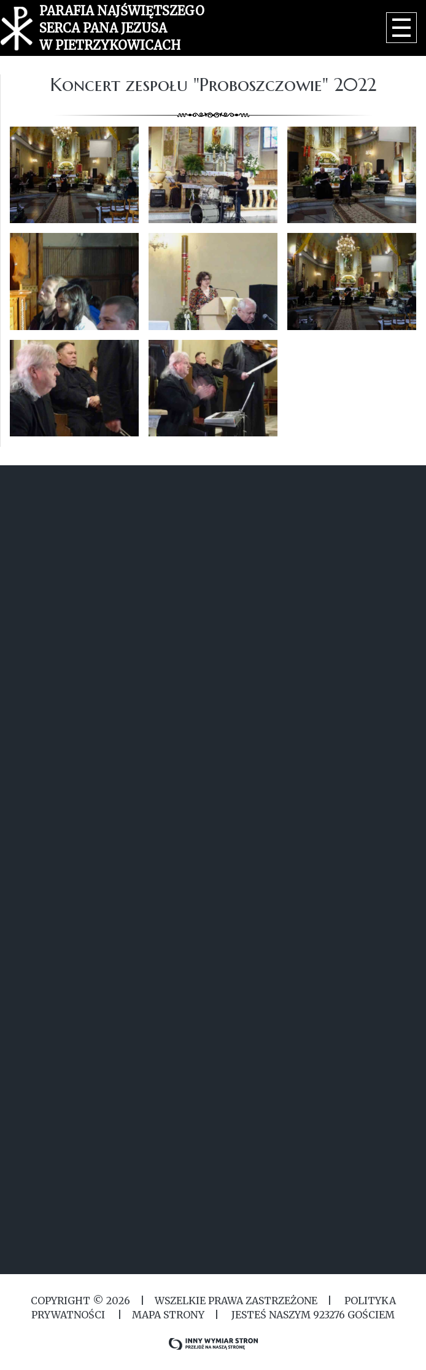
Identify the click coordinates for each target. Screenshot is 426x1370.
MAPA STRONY (168, 1315)
